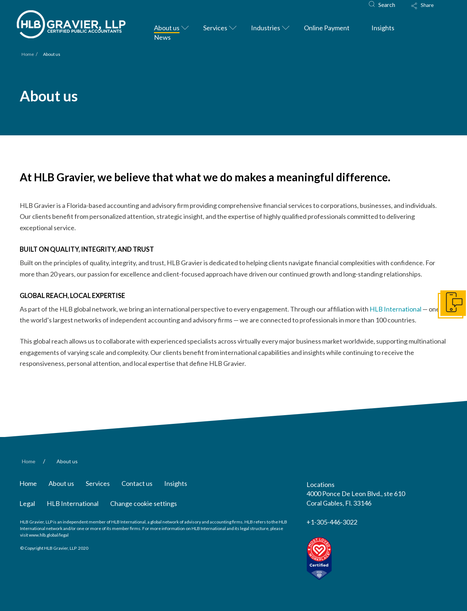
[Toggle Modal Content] (429, 11)
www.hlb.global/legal (49, 535)
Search (386, 4)
